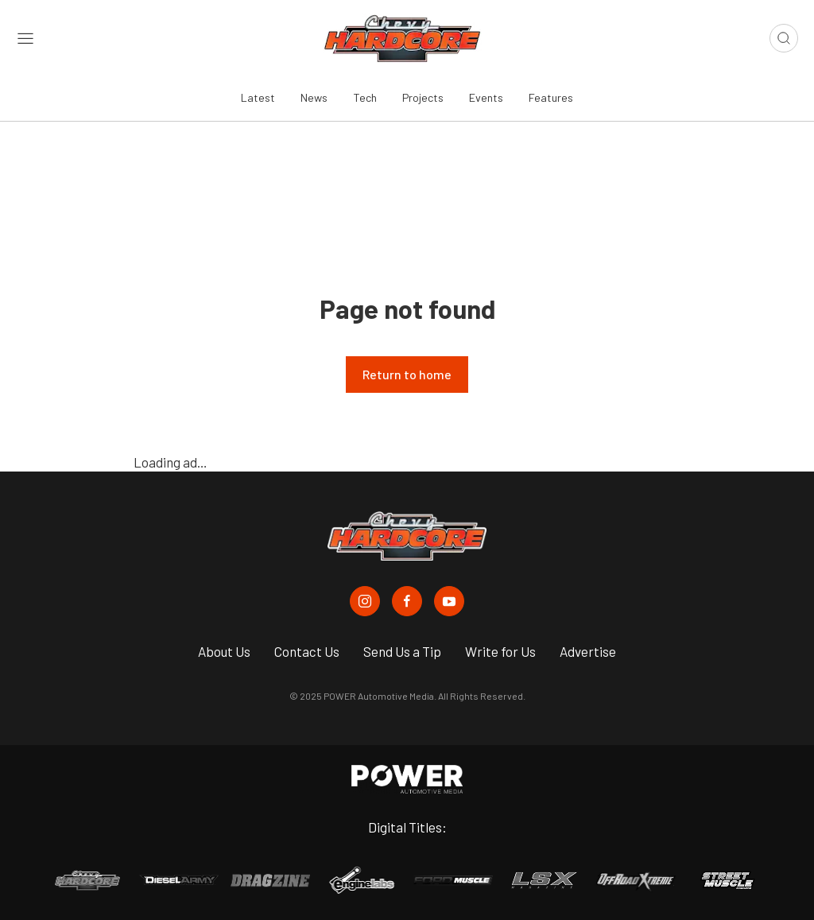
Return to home (407, 374)
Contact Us (306, 651)
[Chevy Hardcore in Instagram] (365, 601)
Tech (365, 97)
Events (486, 97)
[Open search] (783, 38)
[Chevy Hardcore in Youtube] (449, 601)
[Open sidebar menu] (25, 38)
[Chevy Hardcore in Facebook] (407, 601)
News (314, 97)
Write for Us (500, 651)
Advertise (588, 651)
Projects (423, 97)
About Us (224, 651)
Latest (258, 97)
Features (551, 97)
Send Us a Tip (402, 651)
